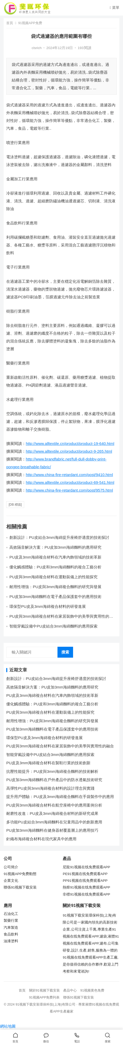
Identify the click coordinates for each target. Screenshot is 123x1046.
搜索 (65, 652)
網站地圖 (8, 1026)
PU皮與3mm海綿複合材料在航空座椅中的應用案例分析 (54, 805)
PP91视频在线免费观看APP (85, 881)
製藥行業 (11, 921)
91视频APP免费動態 (20, 874)
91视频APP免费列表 (44, 997)
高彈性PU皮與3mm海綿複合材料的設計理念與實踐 (50, 788)
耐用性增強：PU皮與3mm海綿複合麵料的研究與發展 (55, 586)
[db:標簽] (15, 504)
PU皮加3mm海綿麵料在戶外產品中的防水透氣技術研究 (54, 779)
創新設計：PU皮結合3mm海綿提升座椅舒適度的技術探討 (56, 678)
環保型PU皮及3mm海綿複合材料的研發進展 (47, 606)
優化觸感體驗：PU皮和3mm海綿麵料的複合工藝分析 (52, 704)
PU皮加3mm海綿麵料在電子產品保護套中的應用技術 (55, 596)
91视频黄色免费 (92, 990)
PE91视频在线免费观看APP (85, 874)
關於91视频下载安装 (44, 990)
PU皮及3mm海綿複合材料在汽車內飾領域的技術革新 (55, 557)
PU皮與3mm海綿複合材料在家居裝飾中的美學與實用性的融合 (60, 746)
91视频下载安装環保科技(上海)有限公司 (46, 1004)
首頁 (9, 23)
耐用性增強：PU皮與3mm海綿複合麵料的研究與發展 (52, 721)
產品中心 (70, 990)
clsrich (37, 48)
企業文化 (11, 881)
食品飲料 (11, 934)
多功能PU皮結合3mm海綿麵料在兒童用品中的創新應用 (54, 822)
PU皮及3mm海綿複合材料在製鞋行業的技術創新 (48, 763)
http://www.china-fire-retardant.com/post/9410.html (69, 474)
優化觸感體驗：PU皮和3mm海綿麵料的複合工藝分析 (55, 567)
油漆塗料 (11, 941)
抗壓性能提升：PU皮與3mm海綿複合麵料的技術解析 (52, 771)
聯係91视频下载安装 (20, 887)
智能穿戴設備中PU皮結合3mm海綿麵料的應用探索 (53, 626)
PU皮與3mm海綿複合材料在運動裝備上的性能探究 (53, 577)
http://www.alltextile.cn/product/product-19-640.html (70, 443)
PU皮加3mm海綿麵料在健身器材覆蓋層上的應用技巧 (52, 830)
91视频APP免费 (30, 23)
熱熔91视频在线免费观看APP (86, 887)
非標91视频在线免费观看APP (86, 894)
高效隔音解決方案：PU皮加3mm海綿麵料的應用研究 (52, 687)
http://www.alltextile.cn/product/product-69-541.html (70, 482)
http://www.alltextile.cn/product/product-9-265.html (69, 451)
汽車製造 (11, 928)
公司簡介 (11, 867)
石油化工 (11, 914)
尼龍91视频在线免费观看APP (86, 867)
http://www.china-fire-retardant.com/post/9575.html (69, 490)
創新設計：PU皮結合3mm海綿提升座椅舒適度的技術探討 (59, 537)
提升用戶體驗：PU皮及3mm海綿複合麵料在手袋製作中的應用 (60, 796)
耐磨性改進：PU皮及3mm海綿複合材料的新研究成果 (52, 813)
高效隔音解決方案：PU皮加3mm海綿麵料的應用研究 (55, 547)
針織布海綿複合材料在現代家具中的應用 (41, 839)
